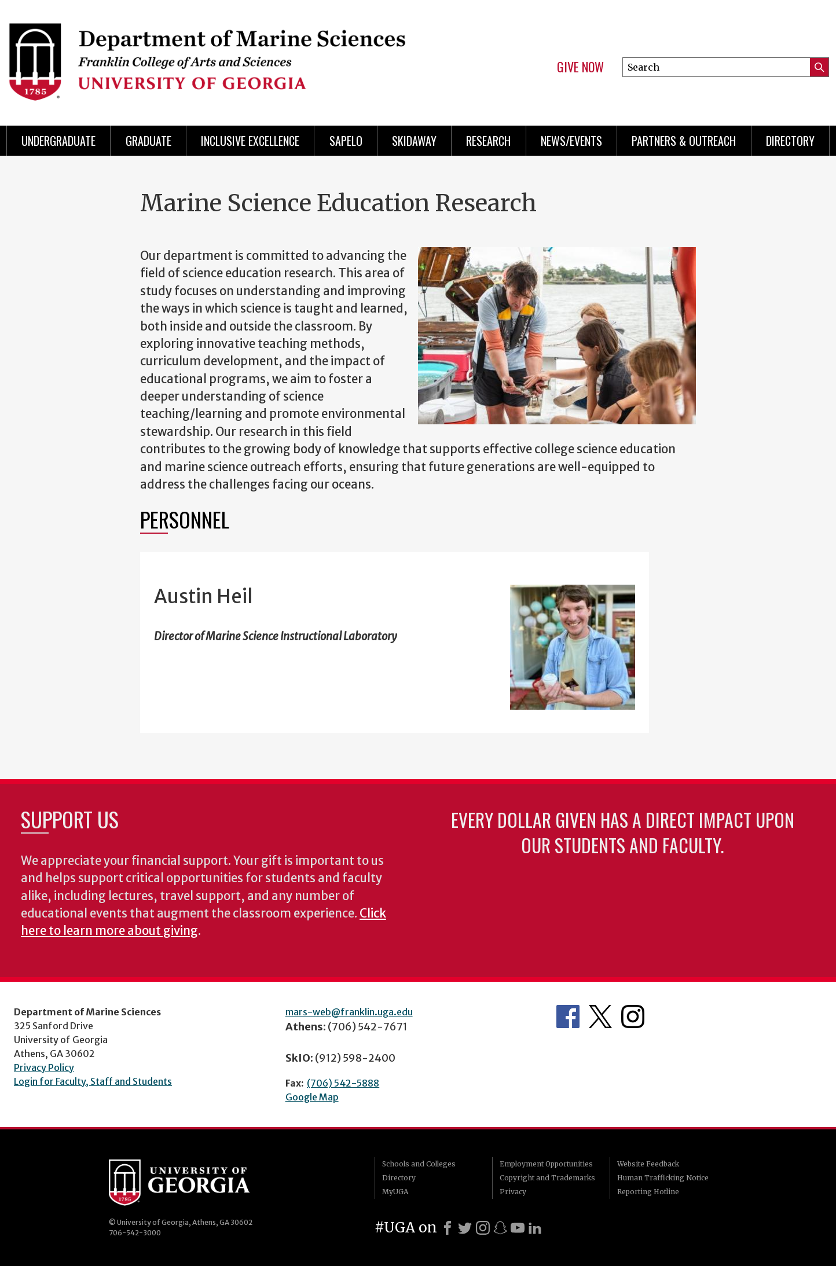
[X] (465, 1228)
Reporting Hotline (648, 1191)
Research (488, 140)
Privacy (513, 1191)
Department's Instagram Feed (632, 1016)
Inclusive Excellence (250, 140)
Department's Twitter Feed (600, 1016)
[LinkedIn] (535, 1228)
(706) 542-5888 (343, 1083)
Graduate (148, 140)
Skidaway (414, 140)
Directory (790, 140)
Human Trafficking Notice (663, 1177)
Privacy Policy (44, 1067)
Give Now (580, 67)
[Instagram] (483, 1228)
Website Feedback (648, 1163)
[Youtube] (518, 1228)
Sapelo (345, 140)
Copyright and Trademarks (547, 1177)
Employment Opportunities (546, 1163)
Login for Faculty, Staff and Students (93, 1081)
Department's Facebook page (568, 1016)
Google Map (312, 1097)
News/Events (571, 140)
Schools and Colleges (419, 1163)
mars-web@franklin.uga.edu (349, 1012)
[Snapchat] (500, 1228)
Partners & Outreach (684, 140)
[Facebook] (447, 1228)
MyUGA (395, 1191)
